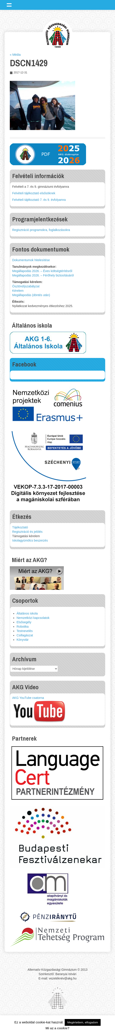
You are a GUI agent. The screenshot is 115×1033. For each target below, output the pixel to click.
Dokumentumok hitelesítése (31, 260)
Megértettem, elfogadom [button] (82, 1022)
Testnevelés (25, 631)
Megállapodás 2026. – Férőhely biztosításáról (43, 275)
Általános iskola (27, 613)
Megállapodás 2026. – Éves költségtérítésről (42, 271)
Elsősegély (24, 622)
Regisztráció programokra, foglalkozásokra (41, 230)
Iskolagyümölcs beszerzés (30, 540)
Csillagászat (25, 635)
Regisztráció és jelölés (27, 531)
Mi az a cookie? (57, 1028)
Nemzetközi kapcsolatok (33, 618)
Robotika (23, 626)
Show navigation (9, 5)
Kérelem (18, 290)
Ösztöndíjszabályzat (25, 286)
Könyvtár (23, 639)
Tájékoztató (20, 527)
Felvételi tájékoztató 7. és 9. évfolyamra (39, 199)
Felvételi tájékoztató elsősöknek (33, 193)
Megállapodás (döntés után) (31, 295)
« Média (15, 54)
